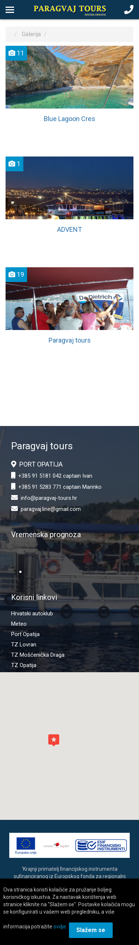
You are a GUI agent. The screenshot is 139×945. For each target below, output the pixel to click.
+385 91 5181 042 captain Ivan (55, 475)
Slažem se (90, 930)
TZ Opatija (23, 665)
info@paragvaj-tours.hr (49, 498)
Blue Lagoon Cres (69, 119)
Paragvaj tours (70, 340)
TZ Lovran (23, 644)
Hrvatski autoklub (32, 613)
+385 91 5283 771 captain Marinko (60, 487)
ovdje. (60, 926)
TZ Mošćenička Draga (37, 655)
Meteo (19, 624)
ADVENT (69, 229)
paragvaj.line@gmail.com (51, 509)
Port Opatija (25, 634)
